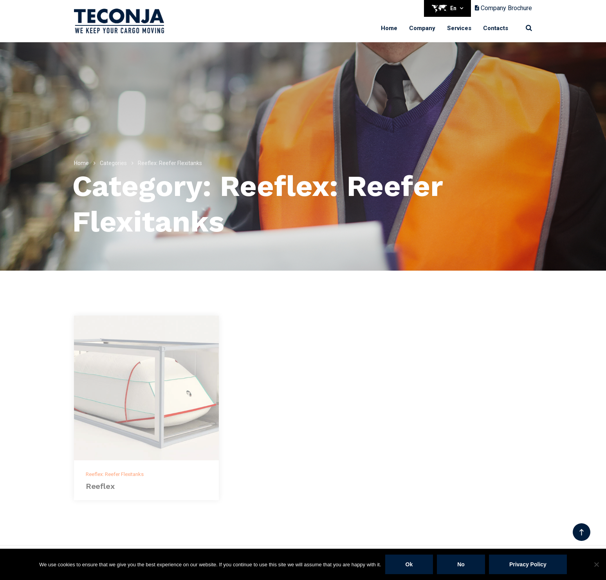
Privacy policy (527, 564)
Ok (409, 564)
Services (459, 28)
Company (422, 28)
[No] (596, 564)
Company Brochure (503, 8)
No (461, 564)
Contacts (495, 28)
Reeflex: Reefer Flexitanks (115, 474)
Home (389, 28)
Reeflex (100, 486)
